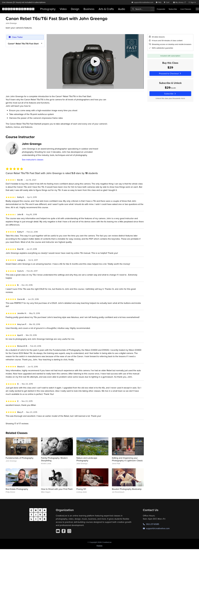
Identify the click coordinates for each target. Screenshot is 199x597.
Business (89, 9)
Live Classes (185, 9)
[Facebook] (63, 531)
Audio (121, 9)
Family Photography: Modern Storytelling (54, 459)
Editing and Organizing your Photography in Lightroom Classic (127, 459)
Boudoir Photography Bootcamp (126, 489)
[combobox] (142, 9)
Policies (99, 545)
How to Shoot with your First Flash (57, 489)
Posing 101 (81, 489)
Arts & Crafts (106, 9)
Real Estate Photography (17, 489)
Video (63, 9)
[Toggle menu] (197, 9)
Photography (47, 9)
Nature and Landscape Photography (86, 459)
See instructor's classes (32, 159)
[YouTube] (58, 531)
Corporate (161, 9)
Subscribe (173, 9)
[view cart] (167, 2)
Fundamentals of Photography (19, 457)
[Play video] (95, 61)
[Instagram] (69, 531)
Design (75, 9)
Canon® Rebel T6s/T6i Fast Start (23, 43)
